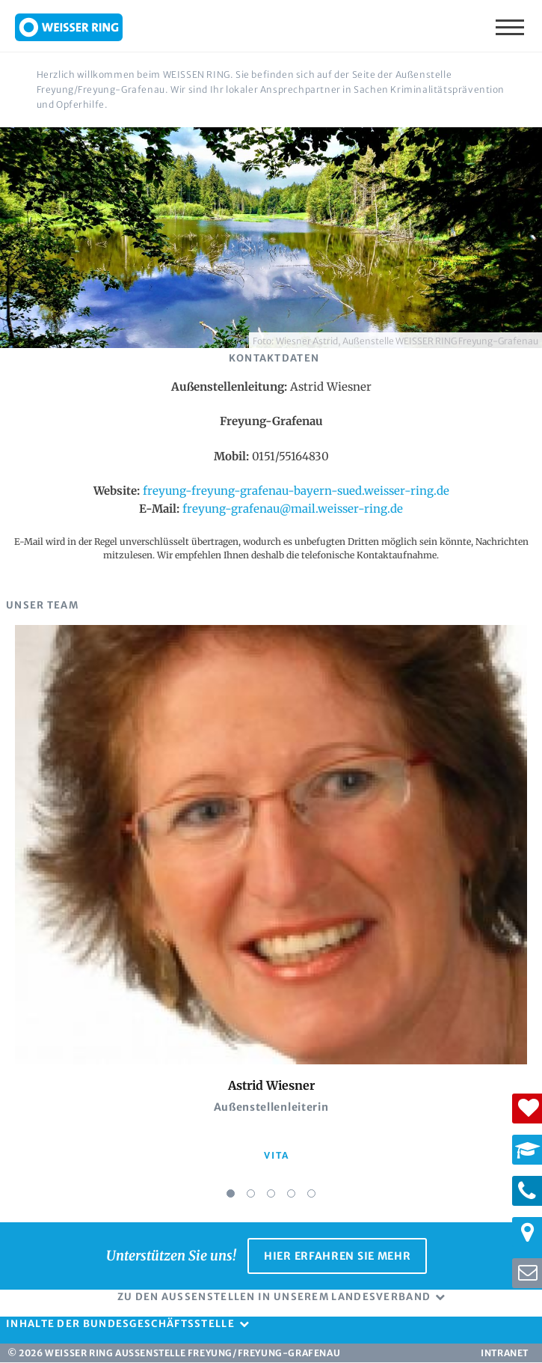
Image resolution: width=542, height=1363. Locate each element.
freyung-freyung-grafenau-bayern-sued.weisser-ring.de (296, 491)
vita (276, 1155)
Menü (511, 26)
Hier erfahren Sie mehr (337, 1256)
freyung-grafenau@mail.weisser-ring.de (292, 508)
